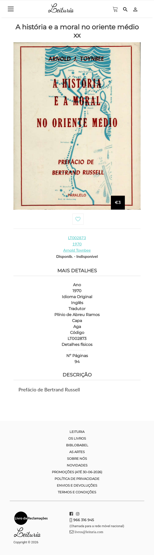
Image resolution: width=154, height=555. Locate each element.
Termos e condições (77, 492)
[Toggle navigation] (10, 9)
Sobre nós (77, 459)
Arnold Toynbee (77, 250)
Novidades (77, 465)
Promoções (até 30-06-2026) (77, 472)
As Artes (77, 452)
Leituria (77, 432)
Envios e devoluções (77, 485)
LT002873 (77, 237)
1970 (76, 243)
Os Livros (77, 438)
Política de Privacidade (77, 479)
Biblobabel (77, 445)
